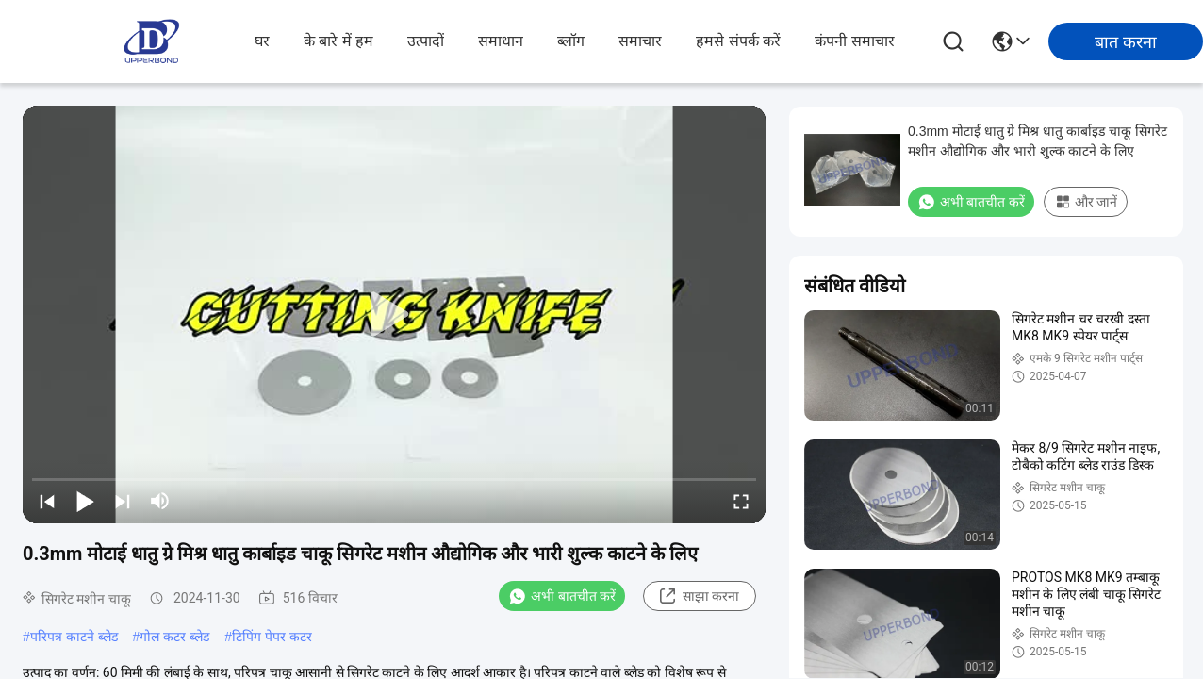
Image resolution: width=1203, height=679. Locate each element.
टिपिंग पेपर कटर (272, 636)
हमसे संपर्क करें (738, 41)
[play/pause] (85, 501)
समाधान (500, 41)
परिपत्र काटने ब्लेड (74, 636)
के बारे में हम (338, 41)
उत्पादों (425, 41)
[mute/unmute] (160, 501)
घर (262, 41)
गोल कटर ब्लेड (174, 636)
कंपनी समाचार (854, 41)
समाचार (640, 41)
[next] (122, 501)
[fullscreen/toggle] (741, 501)
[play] (394, 315)
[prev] (47, 501)
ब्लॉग (571, 41)
